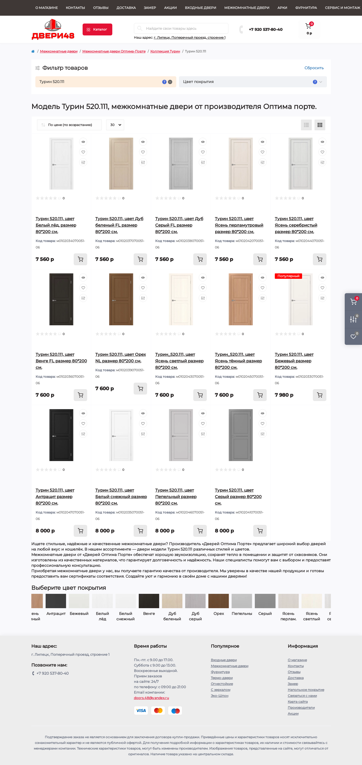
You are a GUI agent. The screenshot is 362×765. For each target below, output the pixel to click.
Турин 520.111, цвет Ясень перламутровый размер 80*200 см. (239, 225)
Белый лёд (64, 616)
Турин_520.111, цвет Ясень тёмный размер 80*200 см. (238, 361)
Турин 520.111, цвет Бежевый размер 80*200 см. (294, 361)
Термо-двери (222, 678)
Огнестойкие (222, 684)
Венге (111, 613)
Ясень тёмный (320, 616)
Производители (301, 708)
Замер (150, 8)
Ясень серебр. (297, 616)
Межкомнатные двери (246, 8)
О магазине (46, 8)
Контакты (75, 8)
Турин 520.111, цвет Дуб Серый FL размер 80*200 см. (179, 225)
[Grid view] (319, 125)
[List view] (306, 125)
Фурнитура (306, 8)
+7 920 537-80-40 (266, 29)
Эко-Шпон (219, 696)
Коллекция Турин (165, 51)
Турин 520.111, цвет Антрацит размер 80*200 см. (55, 497)
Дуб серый (157, 616)
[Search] (140, 28)
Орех (181, 613)
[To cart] (80, 259)
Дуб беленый (134, 616)
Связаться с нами (302, 696)
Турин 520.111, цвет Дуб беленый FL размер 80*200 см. (119, 225)
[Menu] (97, 29)
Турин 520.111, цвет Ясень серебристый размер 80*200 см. (296, 225)
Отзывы (101, 8)
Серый (227, 613)
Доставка (126, 8)
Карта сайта (298, 702)
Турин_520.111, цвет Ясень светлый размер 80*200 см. (179, 361)
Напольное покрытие (306, 690)
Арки (282, 8)
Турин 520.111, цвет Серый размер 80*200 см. (238, 497)
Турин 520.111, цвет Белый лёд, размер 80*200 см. (56, 225)
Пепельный (204, 613)
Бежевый (41, 613)
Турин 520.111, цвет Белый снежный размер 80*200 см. (121, 497)
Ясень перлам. (251, 616)
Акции (170, 8)
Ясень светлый (273, 616)
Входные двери (200, 8)
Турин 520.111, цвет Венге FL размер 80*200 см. (61, 361)
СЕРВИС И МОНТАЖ (342, 8)
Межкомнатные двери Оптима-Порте (114, 51)
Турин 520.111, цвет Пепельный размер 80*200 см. (176, 497)
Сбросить (314, 67)
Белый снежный (88, 616)
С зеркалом (220, 690)
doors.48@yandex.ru (151, 698)
